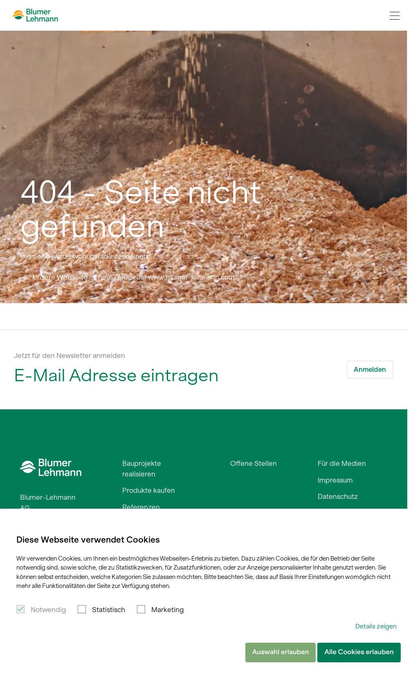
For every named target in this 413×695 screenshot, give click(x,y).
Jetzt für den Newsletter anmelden (69, 355)
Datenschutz (338, 496)
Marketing (167, 610)
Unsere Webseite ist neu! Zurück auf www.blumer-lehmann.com (134, 277)
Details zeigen (376, 626)
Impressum (335, 480)
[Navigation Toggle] (394, 15)
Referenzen (141, 507)
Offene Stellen (253, 463)
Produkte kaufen (148, 490)
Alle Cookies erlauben (359, 652)
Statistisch (108, 610)
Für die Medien (342, 463)
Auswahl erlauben (280, 652)
